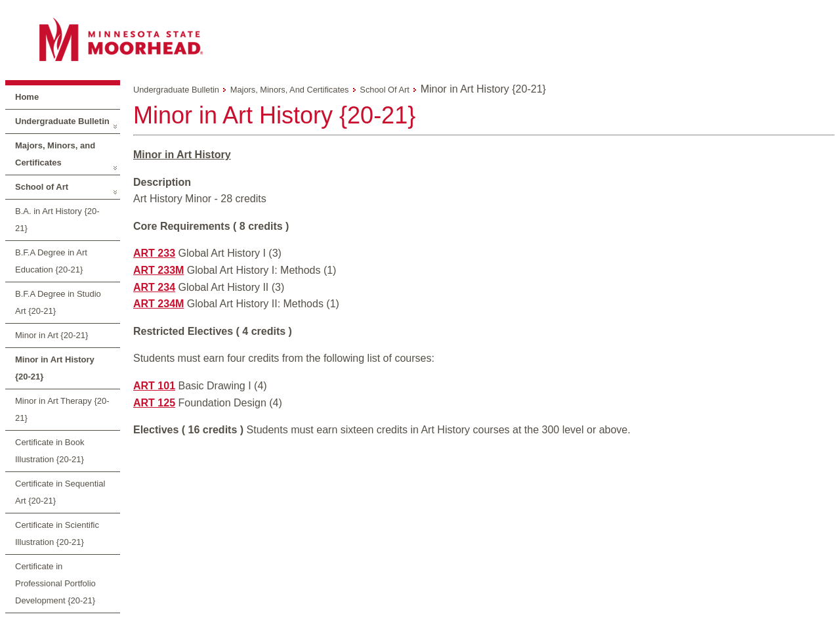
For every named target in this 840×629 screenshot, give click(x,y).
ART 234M (158, 303)
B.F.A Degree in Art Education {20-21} (51, 261)
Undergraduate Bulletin (62, 121)
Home (27, 97)
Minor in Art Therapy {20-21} (62, 409)
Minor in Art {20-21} (51, 335)
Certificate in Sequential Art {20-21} (60, 492)
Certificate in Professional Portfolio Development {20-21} (55, 583)
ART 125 (154, 402)
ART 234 (154, 287)
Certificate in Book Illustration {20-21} (50, 450)
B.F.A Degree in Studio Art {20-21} (58, 302)
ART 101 (154, 385)
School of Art (41, 187)
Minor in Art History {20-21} (54, 368)
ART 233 (154, 253)
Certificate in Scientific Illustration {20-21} (57, 533)
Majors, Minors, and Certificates (55, 154)
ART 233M (158, 270)
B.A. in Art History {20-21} (57, 219)
